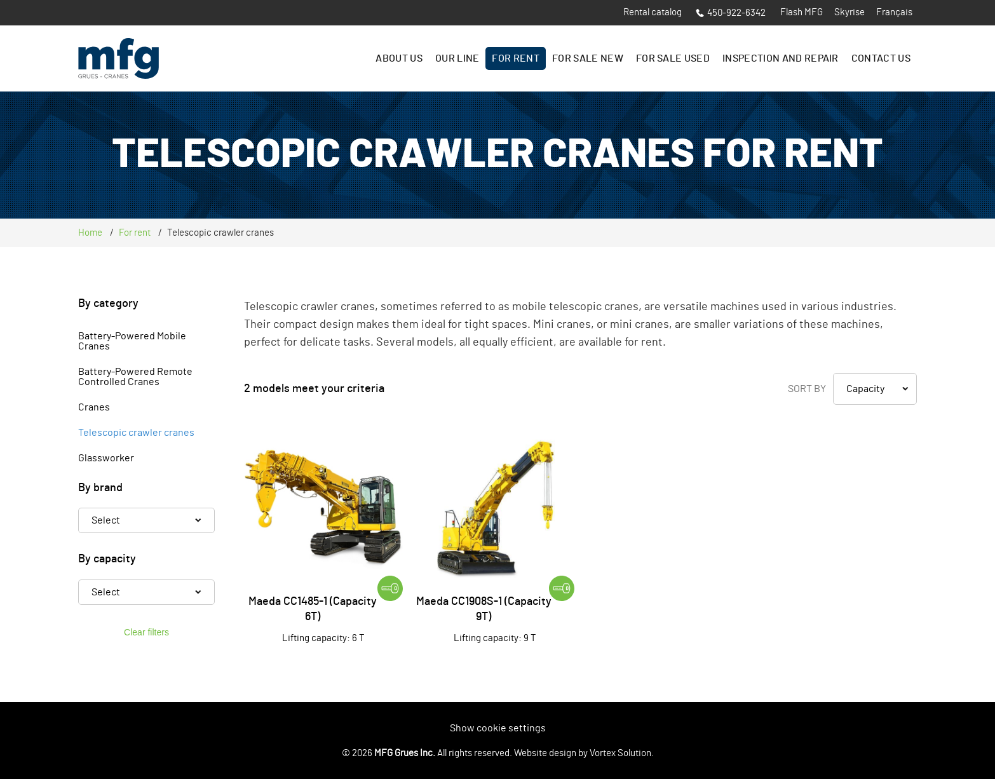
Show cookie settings (498, 728)
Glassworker (106, 458)
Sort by (807, 389)
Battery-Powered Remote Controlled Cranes (135, 377)
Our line (457, 58)
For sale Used (673, 58)
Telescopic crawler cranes (136, 433)
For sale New (587, 58)
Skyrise (849, 12)
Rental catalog (652, 12)
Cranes (94, 407)
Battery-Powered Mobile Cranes (132, 341)
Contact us (880, 58)
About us (399, 58)
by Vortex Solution (614, 753)
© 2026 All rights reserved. (427, 753)
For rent (515, 58)
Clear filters (146, 632)
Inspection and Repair (780, 58)
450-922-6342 (731, 13)
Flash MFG (801, 12)
